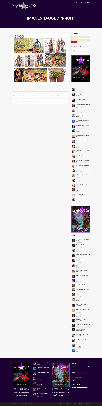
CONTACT (87, 2)
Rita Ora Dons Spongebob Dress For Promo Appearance (82, 310)
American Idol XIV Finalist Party (82, 146)
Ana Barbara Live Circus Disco (82, 180)
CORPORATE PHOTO (77, 377)
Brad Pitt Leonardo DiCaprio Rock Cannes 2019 (42, 394)
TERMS (80, 403)
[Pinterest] (23, 36)
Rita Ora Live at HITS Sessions (82, 275)
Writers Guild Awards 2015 (81, 184)
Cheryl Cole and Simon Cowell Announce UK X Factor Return (82, 340)
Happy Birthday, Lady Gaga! (81, 314)
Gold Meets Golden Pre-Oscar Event (83, 170)
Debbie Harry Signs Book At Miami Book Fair (42, 383)
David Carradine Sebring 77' (42, 362)
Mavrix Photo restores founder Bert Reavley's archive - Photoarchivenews (34, 95)
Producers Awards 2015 (80, 194)
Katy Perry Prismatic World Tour (82, 125)
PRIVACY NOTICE (87, 403)
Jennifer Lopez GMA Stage (81, 284)
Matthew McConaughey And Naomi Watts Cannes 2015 (83, 110)
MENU (82, 2)
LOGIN (77, 2)
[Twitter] (18, 36)
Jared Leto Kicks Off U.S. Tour (82, 280)
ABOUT (74, 375)
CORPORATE (65, 403)
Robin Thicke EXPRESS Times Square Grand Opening (81, 330)
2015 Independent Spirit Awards (82, 165)
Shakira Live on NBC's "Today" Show (83, 324)
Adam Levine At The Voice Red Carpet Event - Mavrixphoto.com (31, 101)
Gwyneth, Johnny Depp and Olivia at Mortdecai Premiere (82, 199)
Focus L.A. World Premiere (81, 155)
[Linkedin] (20, 36)
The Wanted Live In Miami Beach (82, 289)
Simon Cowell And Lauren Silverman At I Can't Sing (81, 320)
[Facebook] (15, 36)
